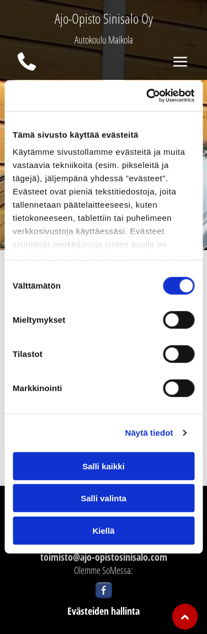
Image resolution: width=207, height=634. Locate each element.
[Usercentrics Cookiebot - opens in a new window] (147, 96)
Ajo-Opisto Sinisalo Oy (104, 18)
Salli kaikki (103, 466)
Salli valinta (103, 498)
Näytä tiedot (149, 432)
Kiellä (103, 530)
